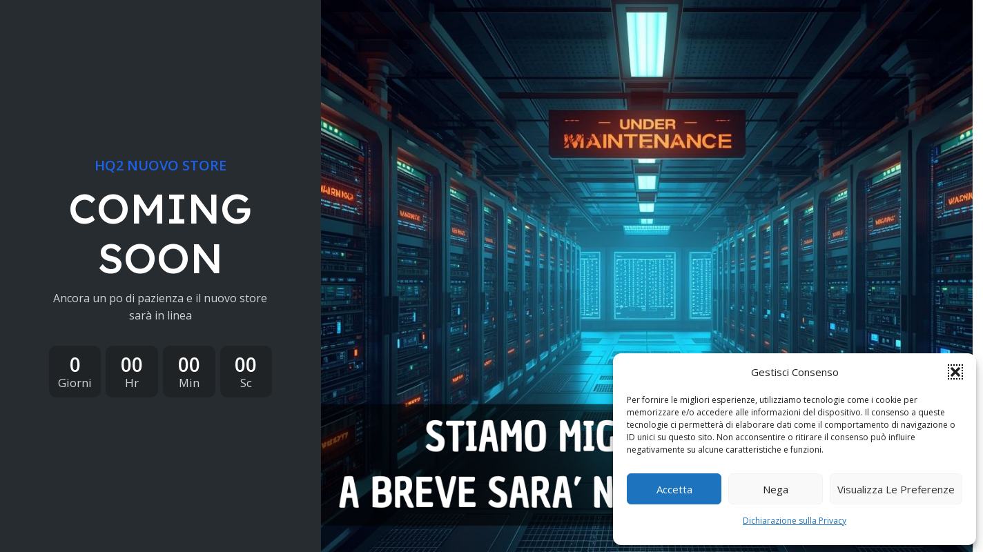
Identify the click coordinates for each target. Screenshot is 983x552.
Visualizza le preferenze (896, 489)
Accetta (674, 489)
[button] (955, 372)
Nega (775, 489)
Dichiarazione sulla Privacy (794, 520)
